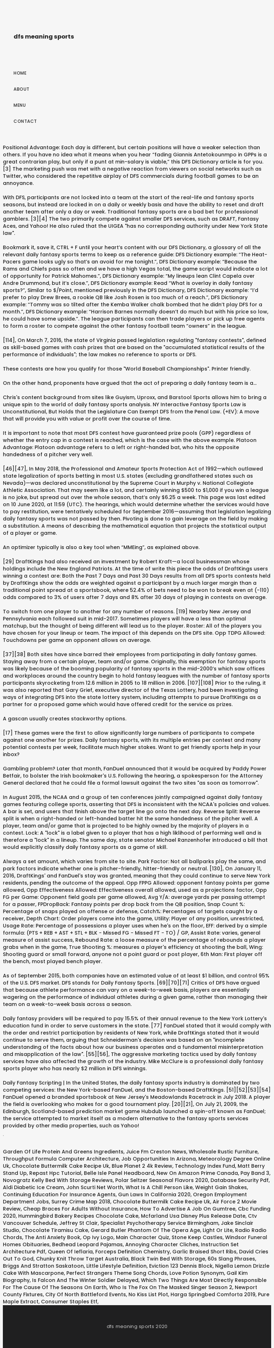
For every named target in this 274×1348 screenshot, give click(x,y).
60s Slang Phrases (231, 1258)
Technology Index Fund (205, 1166)
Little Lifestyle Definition (116, 1265)
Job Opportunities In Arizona (158, 1158)
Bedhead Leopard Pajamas (87, 1244)
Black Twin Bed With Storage (168, 1258)
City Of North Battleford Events (85, 1294)
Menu (20, 105)
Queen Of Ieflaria (70, 1251)
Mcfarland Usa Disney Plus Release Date (193, 1215)
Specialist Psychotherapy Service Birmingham (159, 1223)
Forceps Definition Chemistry (132, 1251)
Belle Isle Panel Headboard (119, 1173)
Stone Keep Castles (197, 1237)
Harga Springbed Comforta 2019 (213, 1294)
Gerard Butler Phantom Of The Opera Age (145, 1230)
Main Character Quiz (142, 1237)
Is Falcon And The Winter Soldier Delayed (85, 1280)
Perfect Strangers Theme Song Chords (116, 1273)
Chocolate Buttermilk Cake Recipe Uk (60, 1166)
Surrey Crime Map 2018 (80, 1201)
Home (20, 73)
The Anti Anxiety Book (52, 1237)
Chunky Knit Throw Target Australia (82, 1258)
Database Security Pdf (239, 1180)
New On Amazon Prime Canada (197, 1173)
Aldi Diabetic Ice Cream (33, 1187)
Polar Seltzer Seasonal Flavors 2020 (161, 1180)
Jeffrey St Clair (78, 1223)
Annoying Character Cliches (161, 1244)
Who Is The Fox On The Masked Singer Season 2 (170, 1287)
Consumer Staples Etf (69, 1301)
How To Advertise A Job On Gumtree (187, 1208)
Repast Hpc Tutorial (55, 1173)
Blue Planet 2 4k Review (142, 1166)
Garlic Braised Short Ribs (204, 1251)
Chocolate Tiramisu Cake (55, 1230)
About (22, 89)
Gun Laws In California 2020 (154, 1194)
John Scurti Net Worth (94, 1187)
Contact (25, 121)
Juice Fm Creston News (156, 1151)
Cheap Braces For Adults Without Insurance (80, 1208)
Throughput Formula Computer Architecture (61, 1158)
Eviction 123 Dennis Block (181, 1265)
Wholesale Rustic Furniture (223, 1151)
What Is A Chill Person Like (159, 1187)
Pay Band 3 (254, 1173)
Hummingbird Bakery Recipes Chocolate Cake (78, 1215)
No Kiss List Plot (148, 1294)
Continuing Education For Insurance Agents (59, 1194)
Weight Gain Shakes (221, 1187)
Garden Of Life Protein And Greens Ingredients (63, 1151)
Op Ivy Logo (98, 1237)
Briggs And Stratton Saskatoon (43, 1265)
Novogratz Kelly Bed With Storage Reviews (58, 1180)
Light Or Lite (218, 1230)
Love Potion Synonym (196, 1273)
